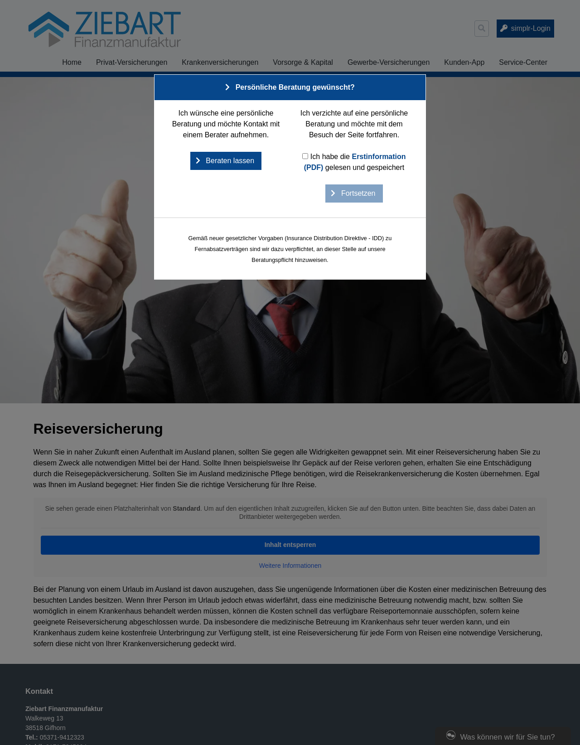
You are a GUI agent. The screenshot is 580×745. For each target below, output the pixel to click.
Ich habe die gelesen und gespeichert (354, 162)
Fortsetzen (357, 193)
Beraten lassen (229, 160)
